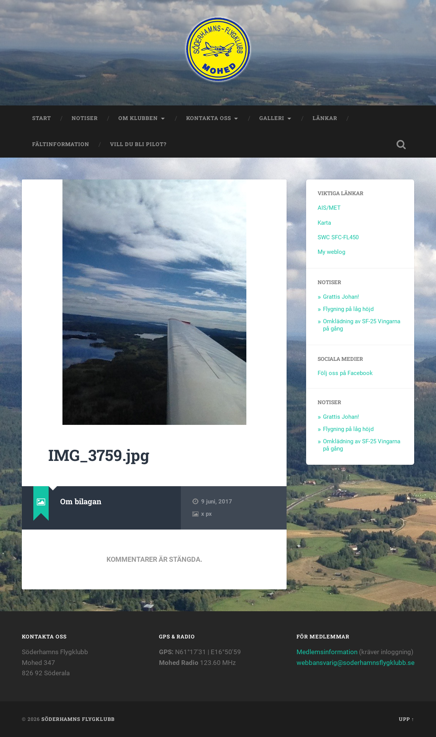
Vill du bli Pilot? (138, 144)
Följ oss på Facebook (345, 373)
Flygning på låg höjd (348, 309)
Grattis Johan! (341, 296)
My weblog (331, 251)
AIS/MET (329, 207)
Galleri (271, 118)
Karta (324, 222)
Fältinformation (60, 144)
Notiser (85, 118)
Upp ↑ (406, 719)
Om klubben (138, 118)
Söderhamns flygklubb (78, 719)
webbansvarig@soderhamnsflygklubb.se (356, 662)
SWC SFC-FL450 (338, 237)
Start (41, 118)
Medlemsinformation (327, 652)
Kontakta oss (208, 118)
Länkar (325, 118)
